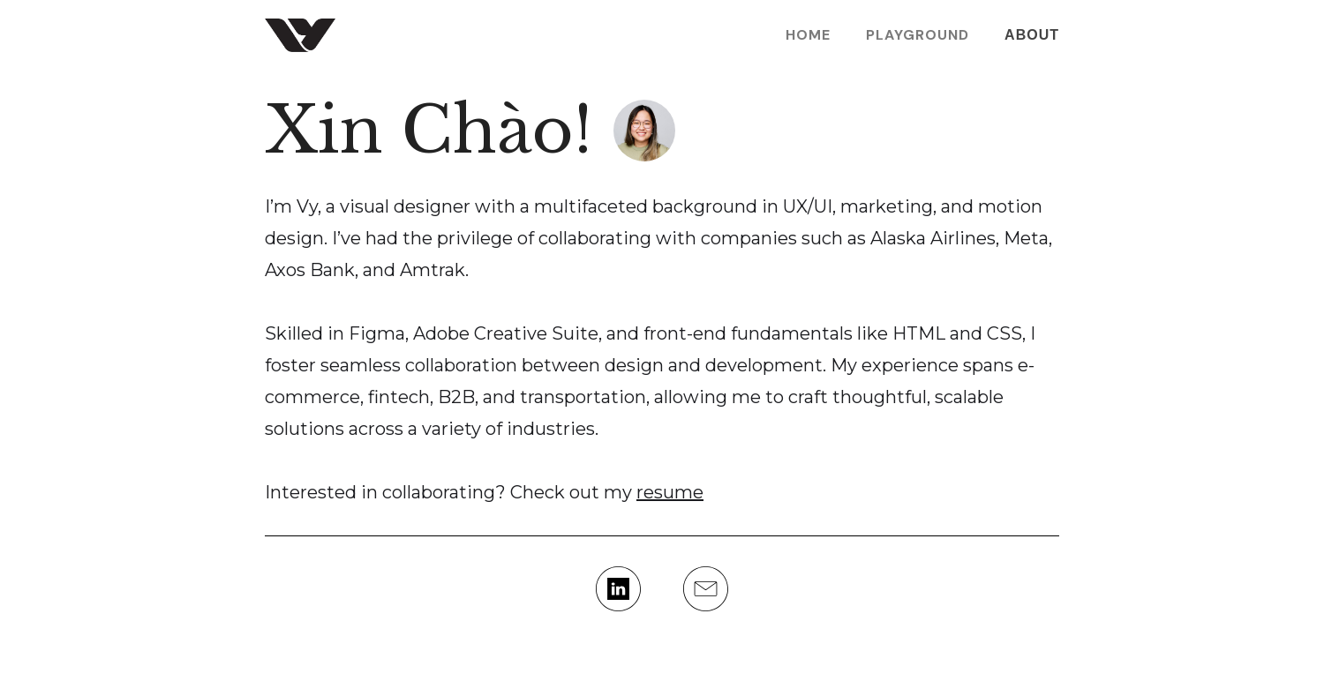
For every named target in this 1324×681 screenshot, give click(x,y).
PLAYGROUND (917, 35)
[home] (300, 35)
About (1031, 34)
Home (808, 35)
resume (669, 492)
